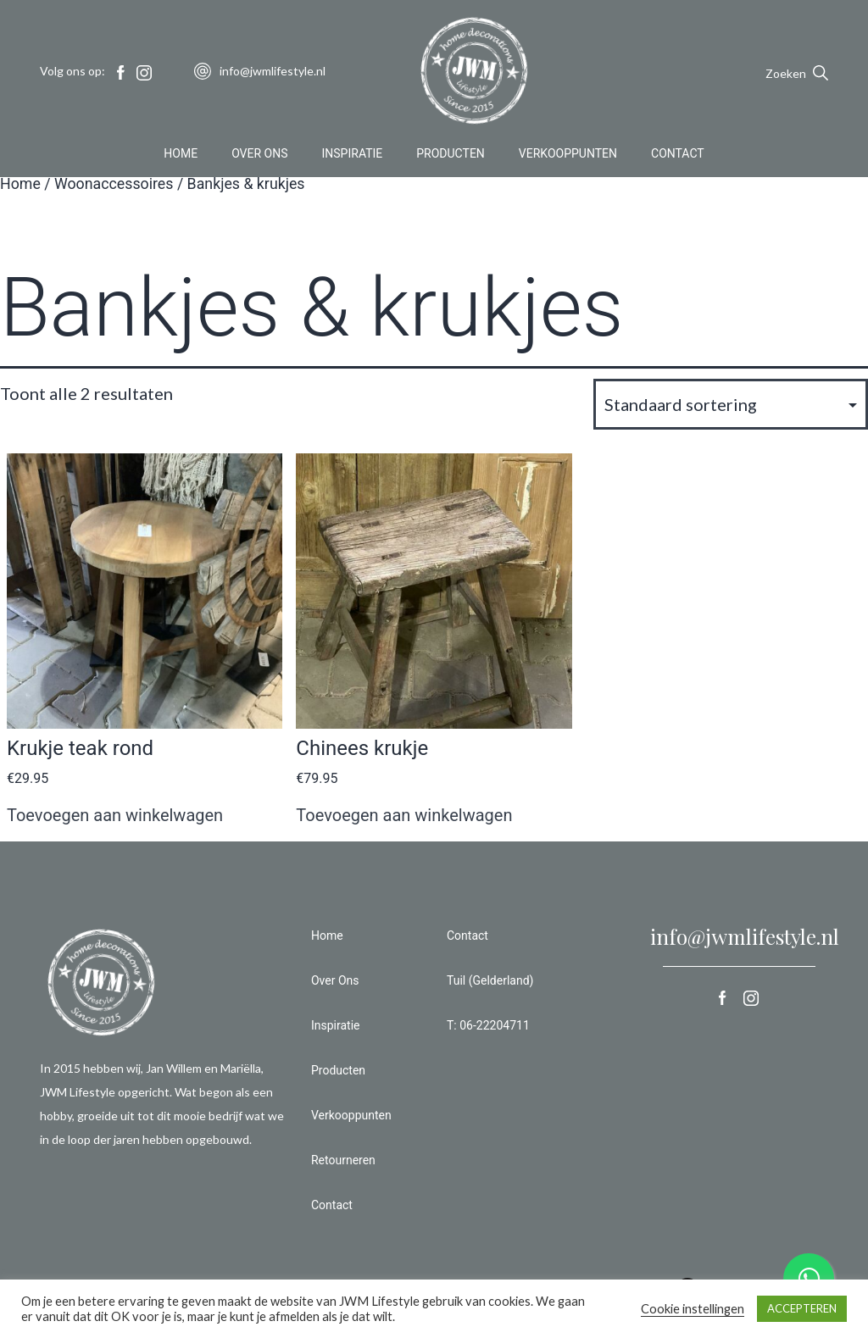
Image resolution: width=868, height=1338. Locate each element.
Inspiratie (352, 156)
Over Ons (259, 156)
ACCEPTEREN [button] (802, 1308)
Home (181, 156)
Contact (677, 156)
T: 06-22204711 (488, 1025)
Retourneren (343, 1160)
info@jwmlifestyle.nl (744, 936)
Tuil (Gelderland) (490, 980)
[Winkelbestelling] (730, 404)
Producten (450, 156)
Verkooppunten (568, 156)
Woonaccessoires (114, 183)
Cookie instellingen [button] (692, 1309)
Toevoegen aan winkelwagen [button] (115, 815)
